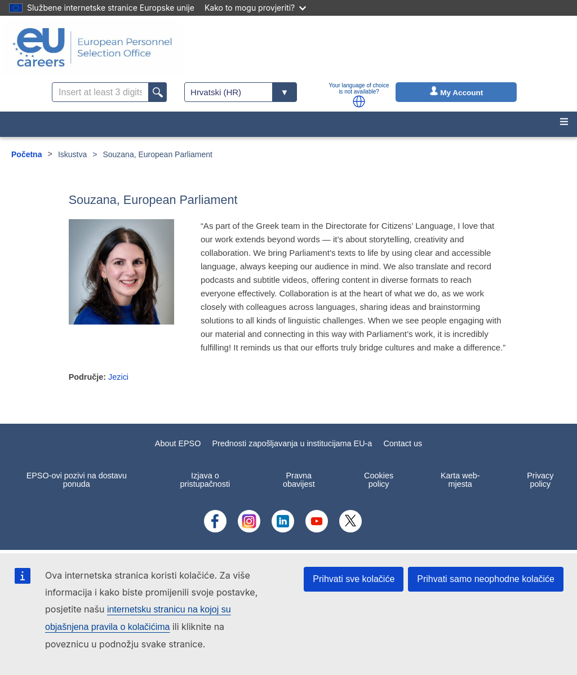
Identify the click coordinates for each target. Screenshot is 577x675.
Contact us (402, 443)
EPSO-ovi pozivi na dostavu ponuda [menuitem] (76, 479)
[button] (359, 101)
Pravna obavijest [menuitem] (299, 479)
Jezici (118, 376)
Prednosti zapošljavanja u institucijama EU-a (292, 443)
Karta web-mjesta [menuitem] (460, 479)
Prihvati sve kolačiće (353, 579)
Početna (26, 154)
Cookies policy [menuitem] (378, 479)
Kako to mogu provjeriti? (255, 7)
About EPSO (178, 443)
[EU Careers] (92, 47)
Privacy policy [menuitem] (540, 479)
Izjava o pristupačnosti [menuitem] (205, 479)
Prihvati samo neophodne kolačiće (485, 579)
